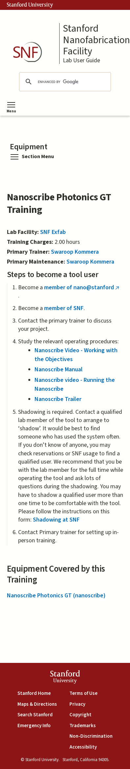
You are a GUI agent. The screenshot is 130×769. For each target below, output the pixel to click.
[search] (64, 82)
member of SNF (64, 308)
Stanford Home (34, 693)
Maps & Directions (37, 704)
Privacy (77, 704)
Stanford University (30, 5)
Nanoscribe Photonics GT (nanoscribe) (56, 595)
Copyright (80, 714)
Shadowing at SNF (56, 520)
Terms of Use (83, 693)
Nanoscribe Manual (59, 369)
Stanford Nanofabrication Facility (96, 40)
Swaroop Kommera (75, 252)
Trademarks (82, 725)
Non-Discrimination (91, 736)
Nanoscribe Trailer (58, 399)
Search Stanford (35, 714)
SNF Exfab (53, 232)
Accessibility (83, 747)
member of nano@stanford (83, 287)
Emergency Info (34, 725)
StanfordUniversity (65, 678)
